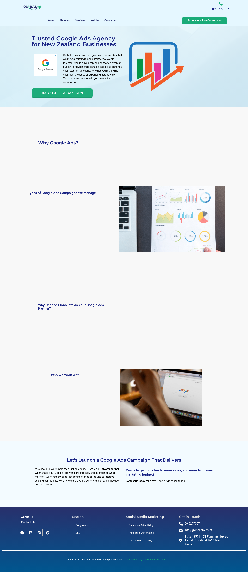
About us (65, 20)
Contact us (110, 20)
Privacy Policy (135, 559)
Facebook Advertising (141, 525)
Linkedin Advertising (140, 540)
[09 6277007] (221, 4)
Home (50, 20)
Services (80, 20)
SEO (77, 532)
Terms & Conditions (155, 559)
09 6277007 (220, 9)
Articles (94, 20)
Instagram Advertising (141, 532)
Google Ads (82, 525)
